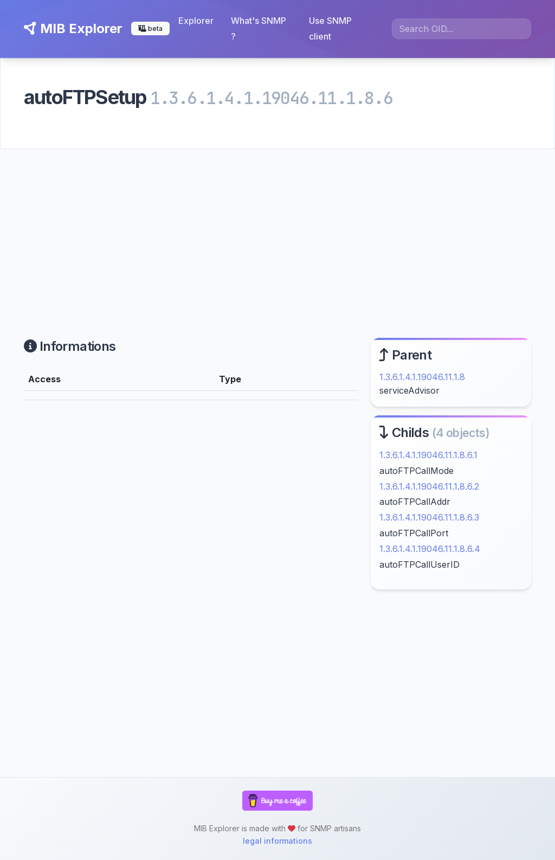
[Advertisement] (277, 230)
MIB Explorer (73, 28)
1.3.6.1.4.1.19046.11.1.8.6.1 (428, 455)
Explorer (196, 20)
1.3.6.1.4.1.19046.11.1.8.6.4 (429, 548)
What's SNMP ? (258, 28)
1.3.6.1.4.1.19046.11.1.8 (422, 376)
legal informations (277, 840)
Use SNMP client (330, 28)
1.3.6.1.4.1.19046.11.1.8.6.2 (429, 486)
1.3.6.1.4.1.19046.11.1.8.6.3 (429, 517)
